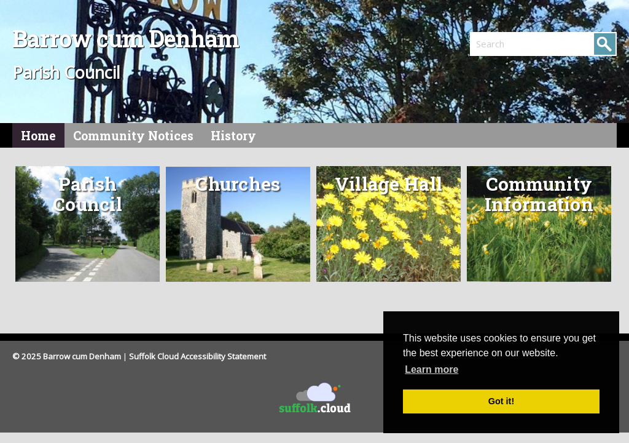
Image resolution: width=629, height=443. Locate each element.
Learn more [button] (431, 369)
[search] (507, 43)
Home (38, 135)
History (233, 135)
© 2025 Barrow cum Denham (66, 356)
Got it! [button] (501, 401)
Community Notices (133, 135)
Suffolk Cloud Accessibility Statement (197, 356)
